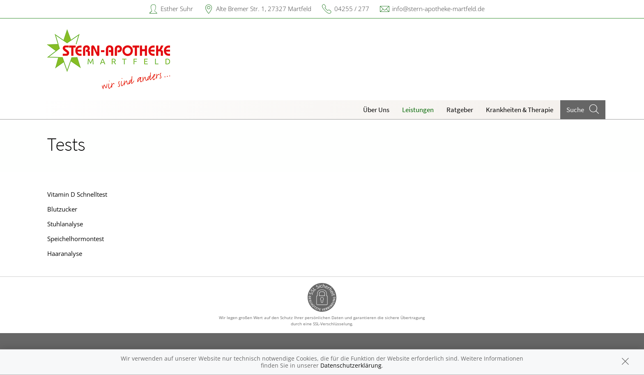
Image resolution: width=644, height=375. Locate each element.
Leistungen (418, 109)
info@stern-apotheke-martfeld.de (438, 9)
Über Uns (376, 109)
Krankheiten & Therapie (519, 109)
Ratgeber (459, 109)
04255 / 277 (351, 9)
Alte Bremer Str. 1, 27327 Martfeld (263, 9)
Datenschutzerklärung (351, 365)
